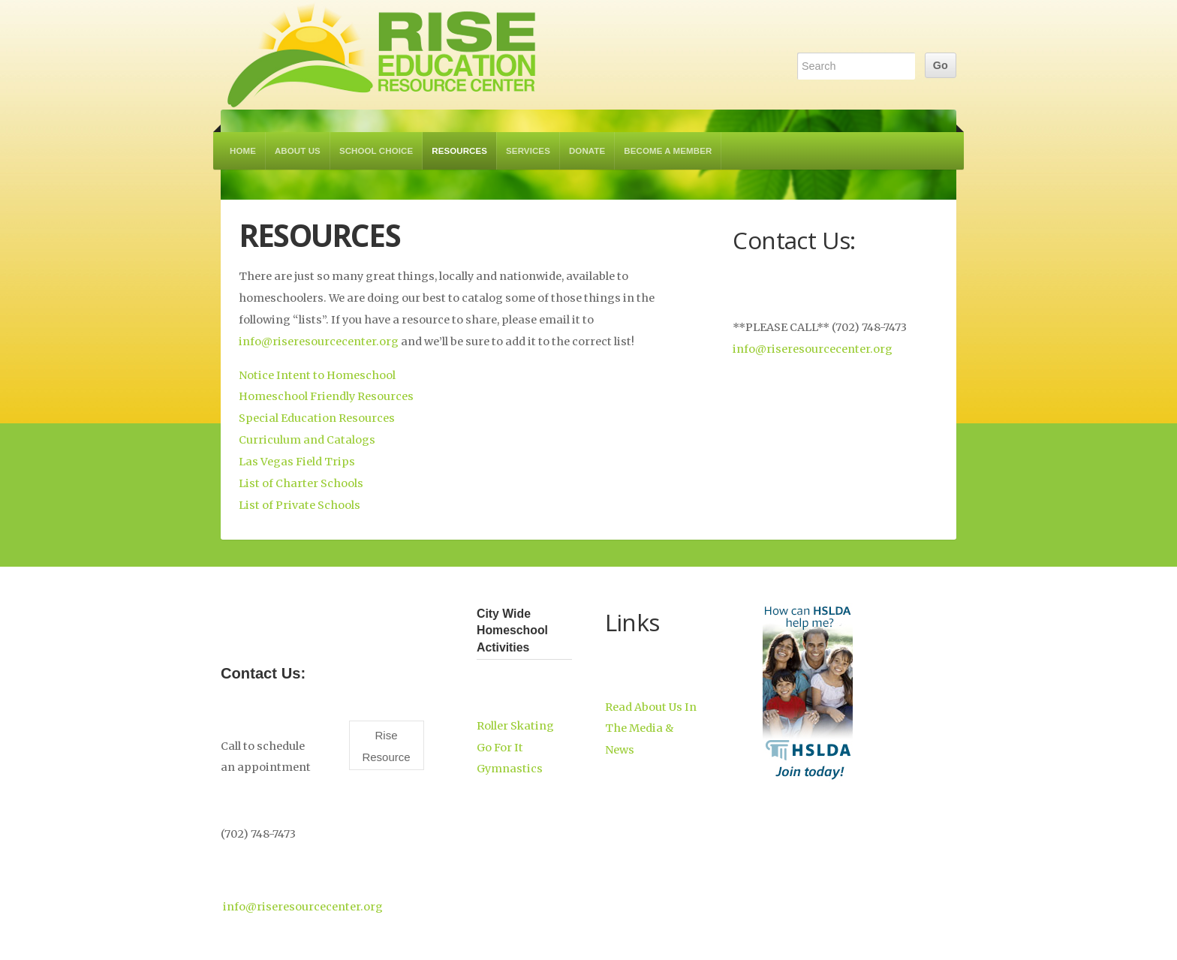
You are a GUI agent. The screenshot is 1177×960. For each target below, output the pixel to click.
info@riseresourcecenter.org (319, 341)
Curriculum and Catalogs (307, 440)
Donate (587, 150)
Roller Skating (515, 726)
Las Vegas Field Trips (297, 461)
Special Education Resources (317, 418)
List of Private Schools (299, 505)
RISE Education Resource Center (382, 55)
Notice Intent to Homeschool (317, 375)
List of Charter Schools (301, 483)
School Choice (376, 150)
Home (243, 150)
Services (528, 150)
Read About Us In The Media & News (651, 728)
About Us (298, 150)
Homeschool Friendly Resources (326, 396)
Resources (459, 150)
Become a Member (668, 150)
